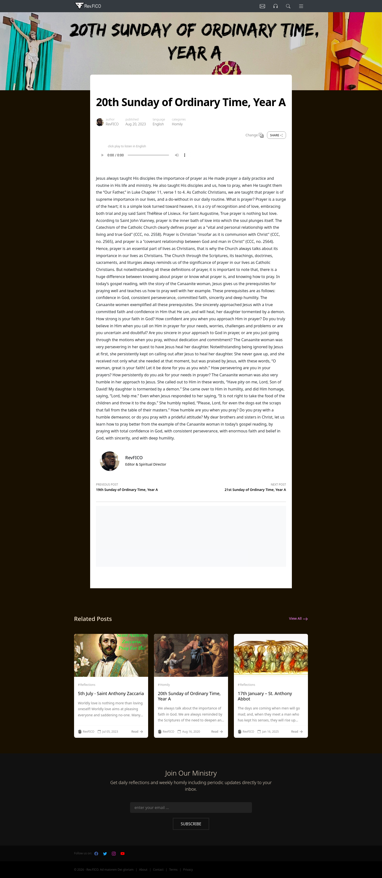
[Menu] (301, 6)
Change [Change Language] (255, 135)
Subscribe (191, 824)
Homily (177, 124)
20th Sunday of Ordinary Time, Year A (189, 696)
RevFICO (112, 124)
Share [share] (276, 135)
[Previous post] (143, 486)
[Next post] (238, 486)
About (143, 870)
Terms (173, 870)
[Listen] (262, 6)
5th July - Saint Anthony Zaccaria (111, 693)
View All (298, 618)
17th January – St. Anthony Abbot (265, 696)
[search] (288, 6)
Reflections (87, 685)
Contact (158, 870)
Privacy (188, 870)
